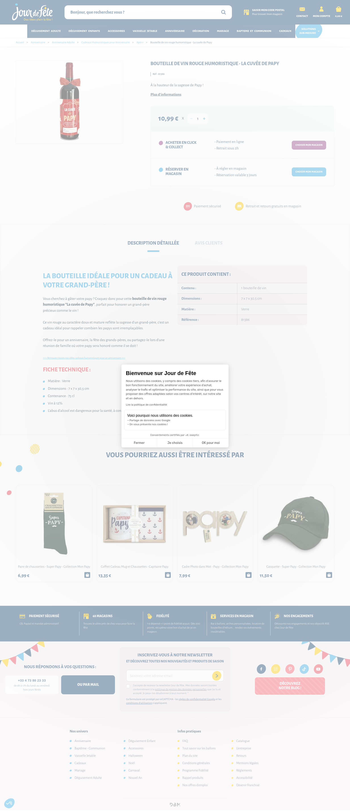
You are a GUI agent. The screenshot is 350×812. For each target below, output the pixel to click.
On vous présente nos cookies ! (148, 424)
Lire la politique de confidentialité (146, 404)
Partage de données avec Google (149, 420)
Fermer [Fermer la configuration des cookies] (139, 443)
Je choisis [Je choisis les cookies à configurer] (175, 443)
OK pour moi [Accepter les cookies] (211, 443)
